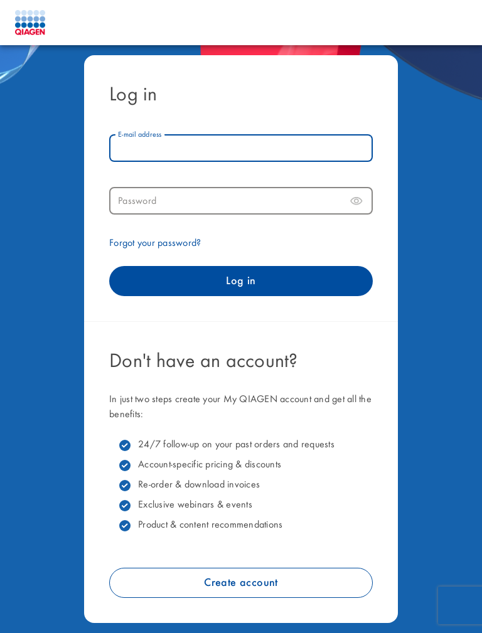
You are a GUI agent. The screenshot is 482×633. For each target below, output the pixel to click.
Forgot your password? (155, 243)
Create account (241, 582)
